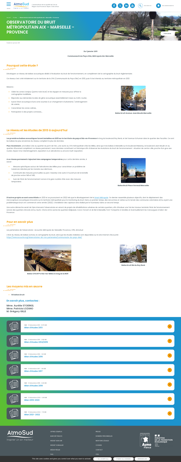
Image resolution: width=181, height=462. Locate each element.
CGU (97, 454)
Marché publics (56, 436)
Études (15, 17)
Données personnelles (104, 436)
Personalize (142, 459)
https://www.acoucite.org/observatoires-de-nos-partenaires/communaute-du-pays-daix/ (44, 237)
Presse (98, 432)
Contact (99, 450)
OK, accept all (102, 459)
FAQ (51, 454)
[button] (144, 6)
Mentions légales (102, 441)
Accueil (9, 17)
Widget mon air (56, 441)
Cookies (99, 445)
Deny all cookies (123, 459)
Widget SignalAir (56, 445)
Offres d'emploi (56, 432)
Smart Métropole (101, 197)
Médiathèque (55, 450)
